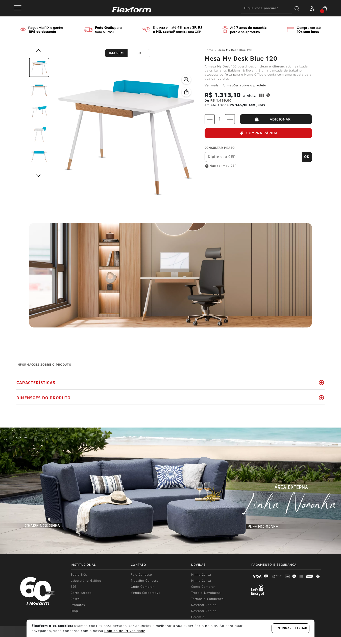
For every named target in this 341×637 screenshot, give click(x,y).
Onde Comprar (142, 586)
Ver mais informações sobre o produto (235, 85)
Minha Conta (201, 574)
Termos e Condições (207, 598)
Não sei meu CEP (223, 165)
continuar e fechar (290, 628)
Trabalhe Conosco (145, 580)
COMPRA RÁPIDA (258, 133)
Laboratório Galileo (86, 580)
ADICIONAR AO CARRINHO (276, 119)
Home (210, 50)
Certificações (81, 592)
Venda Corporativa (145, 592)
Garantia (197, 617)
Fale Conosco (141, 574)
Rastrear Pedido (204, 604)
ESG (74, 586)
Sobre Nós (79, 574)
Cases (75, 598)
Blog (74, 610)
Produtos (78, 604)
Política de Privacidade (124, 630)
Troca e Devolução (206, 592)
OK (307, 156)
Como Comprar (203, 586)
